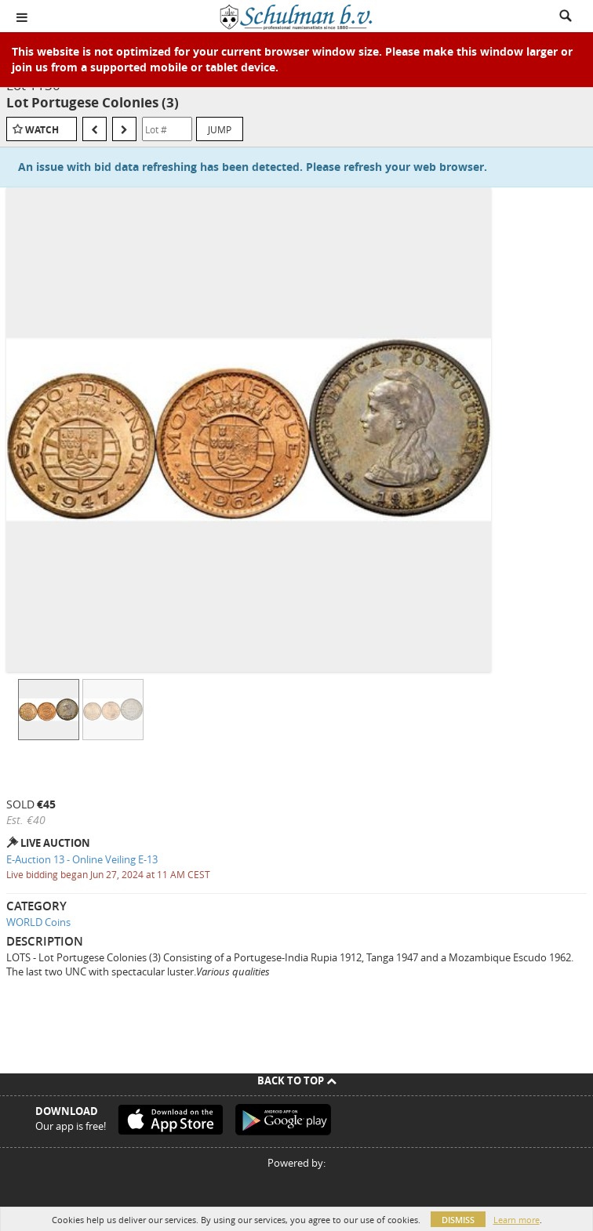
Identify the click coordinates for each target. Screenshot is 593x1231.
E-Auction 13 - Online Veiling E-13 (82, 859)
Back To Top (297, 1080)
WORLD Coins (38, 922)
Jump (219, 129)
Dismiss (458, 1220)
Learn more (516, 1220)
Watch (42, 129)
